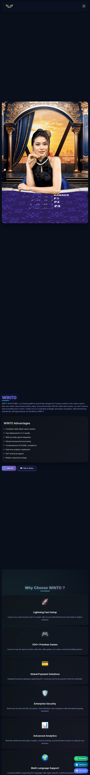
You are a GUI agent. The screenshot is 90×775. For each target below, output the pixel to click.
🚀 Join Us (9, 468)
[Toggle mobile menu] (84, 6)
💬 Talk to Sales (28, 468)
